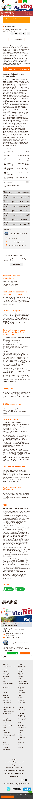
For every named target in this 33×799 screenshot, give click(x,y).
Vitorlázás (6, 744)
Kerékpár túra (7, 700)
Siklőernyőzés (7, 725)
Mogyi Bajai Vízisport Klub (18, 234)
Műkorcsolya (22, 710)
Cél (8, 159)
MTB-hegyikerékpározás (9, 710)
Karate (20, 697)
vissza (6, 7)
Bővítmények (19, 773)
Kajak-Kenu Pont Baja (23, 159)
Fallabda (20, 676)
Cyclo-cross (21, 671)
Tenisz (20, 735)
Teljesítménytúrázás (9, 735)
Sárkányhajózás (23, 719)
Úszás (4, 742)
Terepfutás (21, 737)
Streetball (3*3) (22, 727)
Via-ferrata (21, 742)
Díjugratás (21, 674)
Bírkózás (5, 669)
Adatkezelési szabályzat (14, 767)
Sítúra (4, 727)
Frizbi (19, 678)
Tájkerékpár (6, 732)
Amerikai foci (22, 666)
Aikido (20, 664)
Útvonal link (7, 148)
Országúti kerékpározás (7, 719)
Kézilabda (21, 700)
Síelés (4, 722)
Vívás (19, 744)
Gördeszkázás (22, 681)
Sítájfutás (21, 725)
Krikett (5, 705)
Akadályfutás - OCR (9, 666)
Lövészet (21, 707)
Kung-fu (20, 705)
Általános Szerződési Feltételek (14, 770)
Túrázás (20, 740)
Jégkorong (21, 692)
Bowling (20, 669)
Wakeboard (6, 749)
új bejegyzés (16, 264)
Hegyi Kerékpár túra (23, 684)
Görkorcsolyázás (8, 683)
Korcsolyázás (7, 702)
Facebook (7, 589)
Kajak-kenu (6, 697)
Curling (5, 671)
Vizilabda (5, 747)
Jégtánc (5, 695)
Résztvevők (16, 39)
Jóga (19, 695)
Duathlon (6, 676)
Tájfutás (20, 730)
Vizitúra (20, 747)
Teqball (5, 737)
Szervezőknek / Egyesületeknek (14, 762)
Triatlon (5, 740)
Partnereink (14, 776)
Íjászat (5, 692)
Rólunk (14, 759)
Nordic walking (7, 713)
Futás (4, 681)
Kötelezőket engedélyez (23, 797)
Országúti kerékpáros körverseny (21, 715)
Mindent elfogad (7, 797)
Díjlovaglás (6, 674)
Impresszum (8, 773)
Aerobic (5, 664)
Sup (4, 730)
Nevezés (13, 653)
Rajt (8, 155)
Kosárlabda (21, 702)
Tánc (19, 732)
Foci (4, 678)
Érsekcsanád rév (23, 155)
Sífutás (20, 722)
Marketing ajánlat (14, 765)
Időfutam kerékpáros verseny (21, 689)
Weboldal (18, 589)
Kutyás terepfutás (8, 707)
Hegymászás (7, 687)
